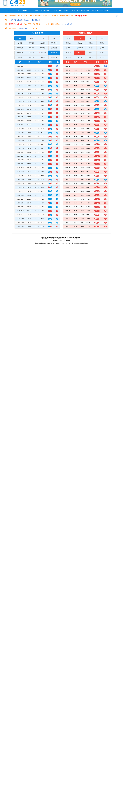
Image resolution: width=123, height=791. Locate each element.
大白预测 (42, 43)
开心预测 (54, 43)
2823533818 (22, 28)
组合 (20, 38)
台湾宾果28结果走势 (41, 10)
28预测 (43, 57)
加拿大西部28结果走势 (80, 10)
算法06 (80, 48)
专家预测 (42, 48)
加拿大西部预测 (21, 10)
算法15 (91, 57)
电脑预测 (20, 52)
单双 (54, 38)
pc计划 (20, 43)
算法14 (80, 57)
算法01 (68, 43)
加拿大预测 (51, 238)
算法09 (68, 52)
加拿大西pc (78, 238)
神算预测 (20, 48)
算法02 (80, 43)
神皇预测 (31, 48)
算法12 (102, 52)
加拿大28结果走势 (61, 10)
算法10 (80, 52)
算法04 (102, 43)
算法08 (102, 48)
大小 (42, 38)
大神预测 (54, 48)
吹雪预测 (54, 52)
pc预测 (57, 238)
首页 (7, 10)
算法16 (102, 57)
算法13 (68, 57)
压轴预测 (54, 57)
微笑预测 (42, 52)
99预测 (20, 57)
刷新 (57, 66)
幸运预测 (31, 52)
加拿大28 (63, 238)
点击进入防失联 (67, 24)
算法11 (91, 52)
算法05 (68, 48)
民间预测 (31, 57)
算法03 (91, 43)
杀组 (31, 38)
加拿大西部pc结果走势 (99, 10)
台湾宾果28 (70, 238)
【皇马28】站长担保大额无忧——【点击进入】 (25, 20)
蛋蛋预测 (31, 43)
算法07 (91, 48)
